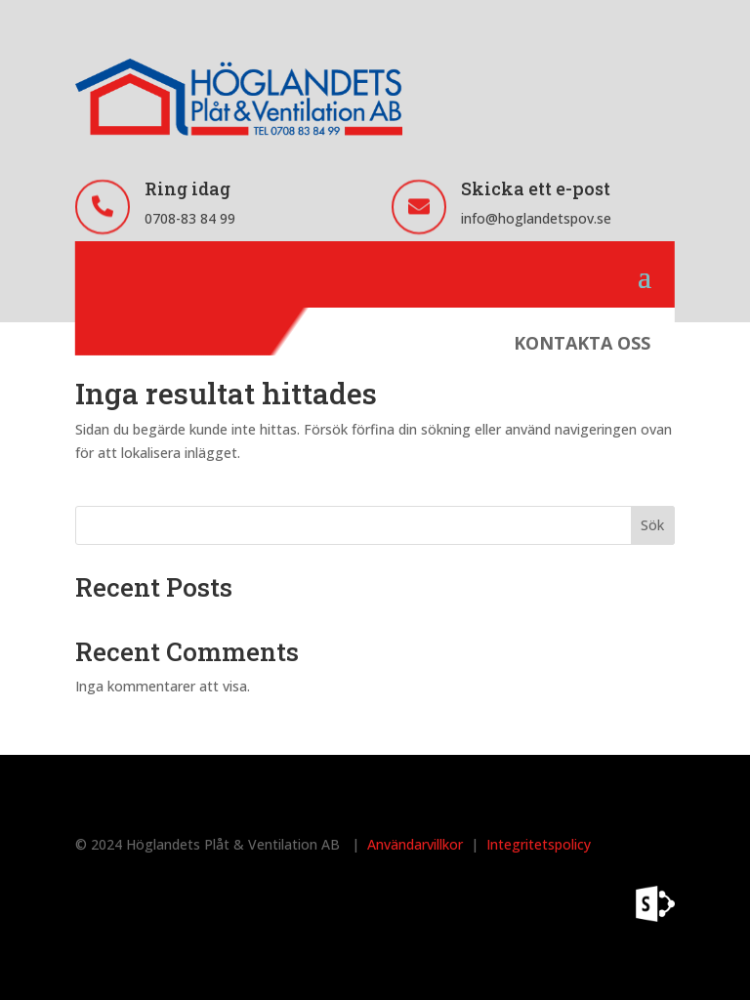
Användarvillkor (415, 844)
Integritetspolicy (538, 844)
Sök (652, 525)
